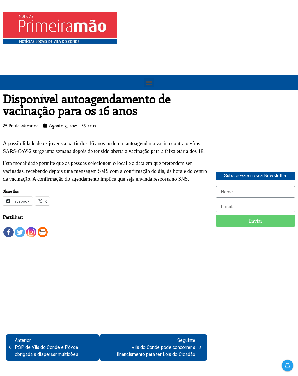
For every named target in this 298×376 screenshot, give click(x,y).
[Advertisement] (209, 53)
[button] (149, 82)
